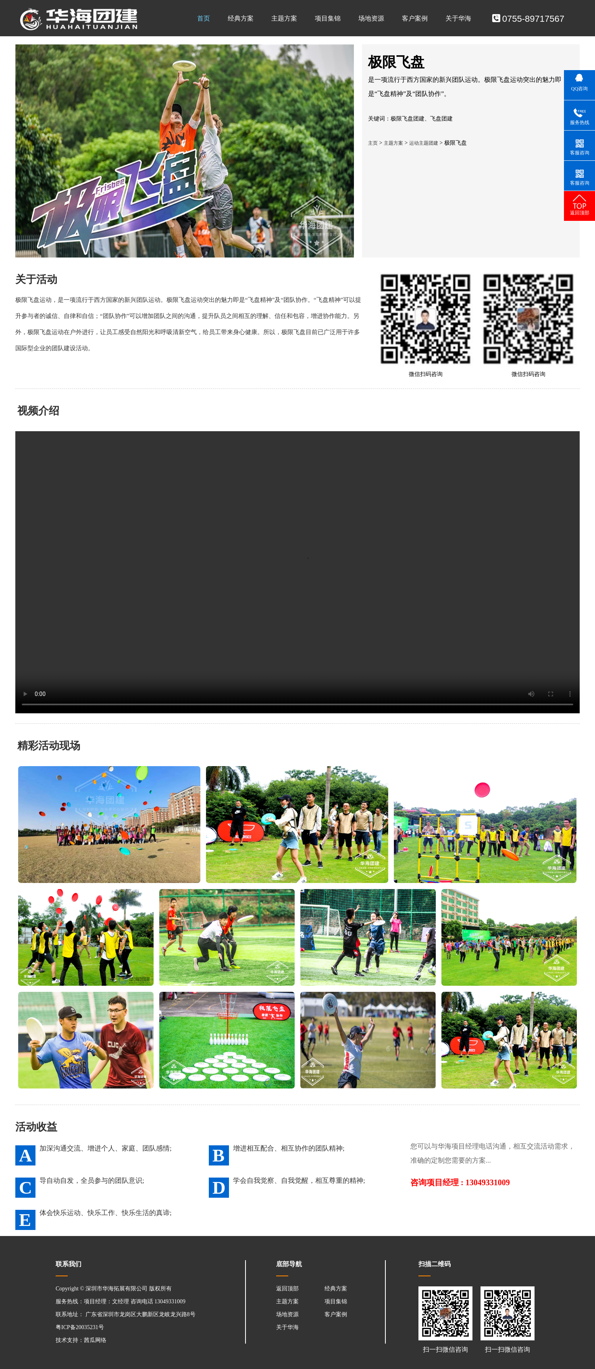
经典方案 (241, 18)
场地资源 (371, 18)
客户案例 (415, 18)
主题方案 (284, 18)
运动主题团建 (423, 143)
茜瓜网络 (95, 1340)
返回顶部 (287, 1289)
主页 (373, 143)
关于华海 (458, 18)
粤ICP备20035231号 (80, 1327)
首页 (203, 18)
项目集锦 (328, 18)
